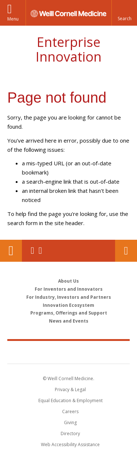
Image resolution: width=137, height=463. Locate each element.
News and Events (68, 321)
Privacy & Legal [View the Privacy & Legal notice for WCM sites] (70, 389)
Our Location (11, 251)
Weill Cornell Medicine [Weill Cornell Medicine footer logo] (68, 352)
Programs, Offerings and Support (68, 313)
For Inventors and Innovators (69, 289)
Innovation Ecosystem (68, 305)
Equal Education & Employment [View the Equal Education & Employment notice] (70, 400)
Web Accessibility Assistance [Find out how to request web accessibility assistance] (70, 444)
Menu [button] (13, 19)
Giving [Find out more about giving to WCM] (70, 422)
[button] (124, 13)
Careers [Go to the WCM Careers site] (70, 411)
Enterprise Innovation (68, 49)
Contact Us (126, 251)
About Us (68, 281)
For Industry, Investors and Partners (68, 297)
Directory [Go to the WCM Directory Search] (70, 433)
